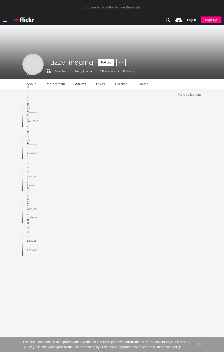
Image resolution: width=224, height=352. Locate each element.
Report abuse (122, 270)
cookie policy (171, 235)
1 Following (128, 71)
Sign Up (211, 20)
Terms (9, 299)
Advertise (119, 255)
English (9, 278)
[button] (199, 232)
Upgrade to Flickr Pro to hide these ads (112, 7)
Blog (8, 255)
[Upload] (178, 19)
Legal (8, 292)
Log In (191, 20)
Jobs (116, 247)
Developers (13, 263)
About (9, 247)
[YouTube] (112, 345)
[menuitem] (167, 19)
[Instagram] (128, 345)
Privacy (117, 292)
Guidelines (12, 270)
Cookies (118, 263)
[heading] (24, 20)
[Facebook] (96, 345)
